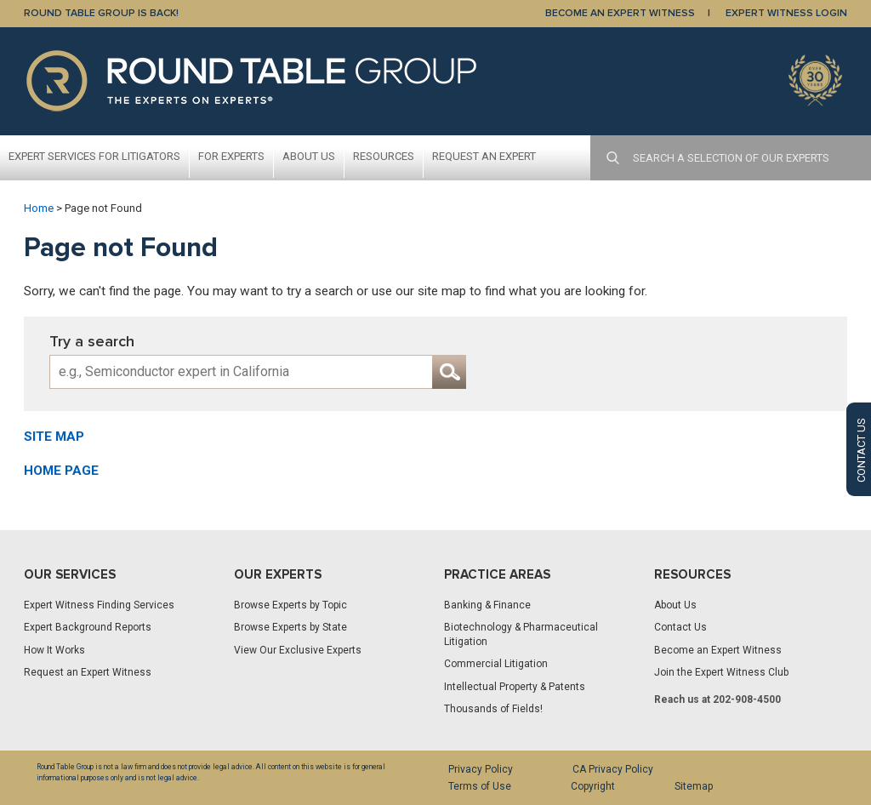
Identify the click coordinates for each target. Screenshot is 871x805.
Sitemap (694, 786)
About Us (308, 156)
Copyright (593, 786)
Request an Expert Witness (87, 672)
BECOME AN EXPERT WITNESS (620, 13)
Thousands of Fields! (493, 709)
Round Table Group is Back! (101, 13)
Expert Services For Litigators (94, 156)
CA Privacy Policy (612, 769)
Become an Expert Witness (718, 650)
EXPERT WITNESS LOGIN (786, 13)
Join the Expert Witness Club (721, 672)
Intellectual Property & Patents (514, 687)
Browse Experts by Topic (290, 605)
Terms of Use (479, 786)
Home (39, 208)
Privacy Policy (480, 769)
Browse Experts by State (290, 627)
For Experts (231, 156)
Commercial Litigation (496, 664)
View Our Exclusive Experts (297, 650)
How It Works (54, 650)
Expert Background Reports (87, 627)
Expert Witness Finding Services (99, 605)
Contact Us (680, 627)
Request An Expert (484, 156)
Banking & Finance (487, 605)
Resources (383, 156)
